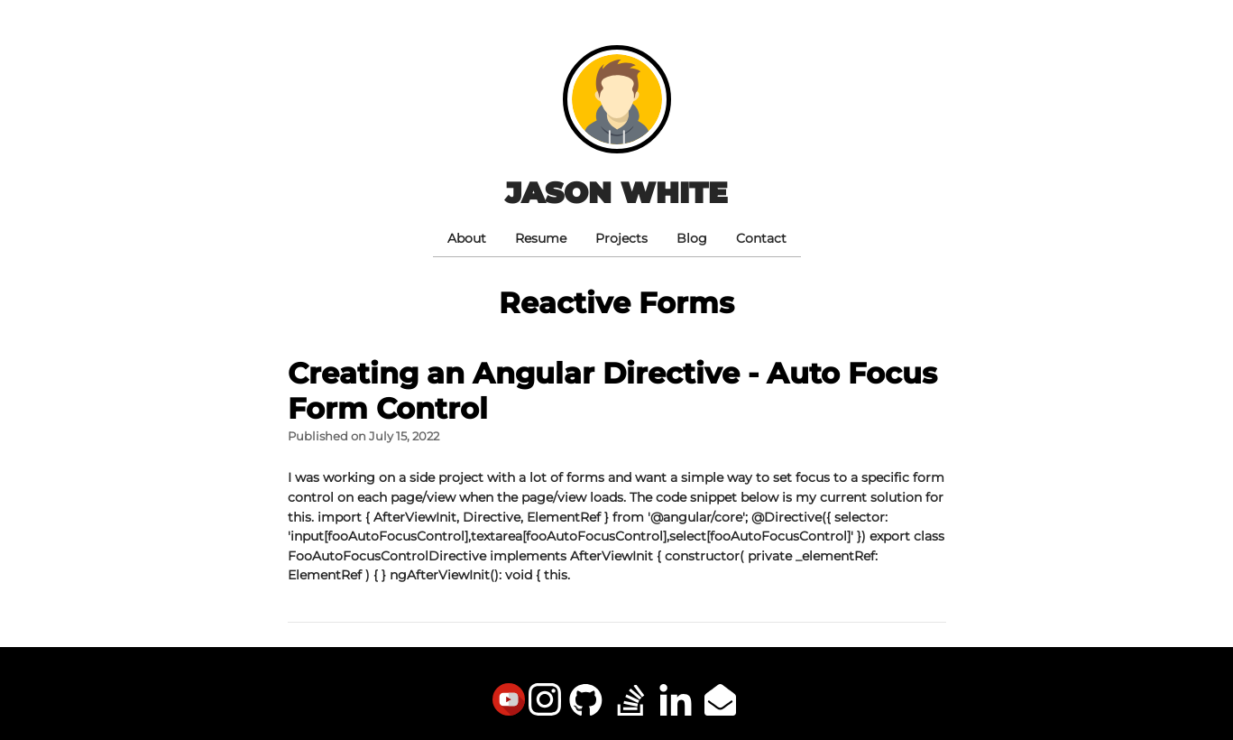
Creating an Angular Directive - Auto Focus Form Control (612, 390)
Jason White (616, 192)
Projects (621, 238)
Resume (540, 238)
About (466, 238)
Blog (691, 238)
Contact (761, 238)
